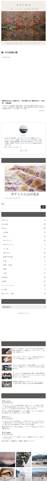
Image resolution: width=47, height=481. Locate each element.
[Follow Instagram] (26, 110)
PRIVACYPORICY (34, 471)
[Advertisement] (23, 285)
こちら (20, 106)
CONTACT (12, 471)
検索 (2, 163)
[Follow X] (23, 110)
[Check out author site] (21, 110)
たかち (23, 95)
